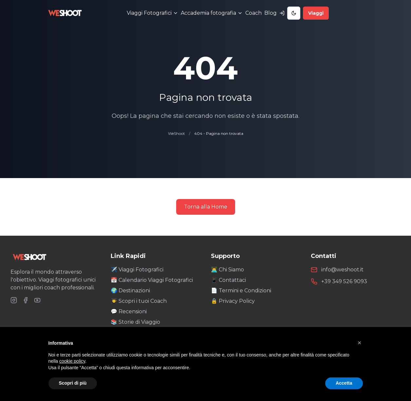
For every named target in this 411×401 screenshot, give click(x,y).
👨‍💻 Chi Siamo (227, 269)
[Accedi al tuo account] (282, 13)
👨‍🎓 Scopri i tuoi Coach (139, 301)
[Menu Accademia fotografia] (212, 13)
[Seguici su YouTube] (37, 300)
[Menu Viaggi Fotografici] (152, 13)
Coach (253, 13)
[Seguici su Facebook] (25, 300)
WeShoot (176, 133)
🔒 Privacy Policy (233, 301)
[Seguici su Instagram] (13, 300)
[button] (359, 342)
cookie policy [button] (72, 361)
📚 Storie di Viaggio (135, 322)
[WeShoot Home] (55, 257)
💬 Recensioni (129, 311)
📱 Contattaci (228, 280)
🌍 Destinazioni (130, 290)
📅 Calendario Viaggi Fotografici (152, 280)
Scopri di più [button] (73, 383)
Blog (270, 13)
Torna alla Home (205, 207)
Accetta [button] (344, 383)
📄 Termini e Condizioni (241, 290)
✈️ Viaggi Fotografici (137, 269)
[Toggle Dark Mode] (293, 13)
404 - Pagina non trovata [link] (218, 133)
